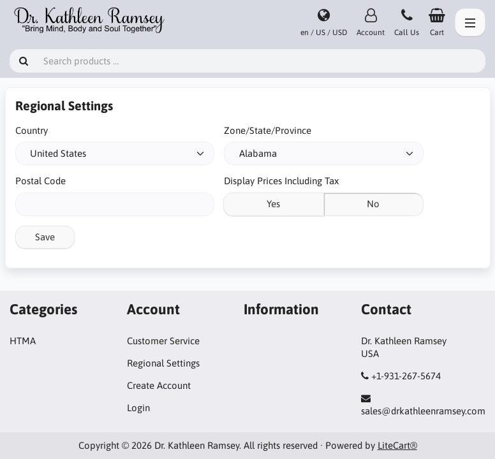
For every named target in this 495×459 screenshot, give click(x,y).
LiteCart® (397, 445)
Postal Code (40, 180)
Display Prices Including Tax (281, 180)
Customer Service (163, 340)
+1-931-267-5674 (406, 375)
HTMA (23, 340)
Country (31, 130)
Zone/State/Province (267, 130)
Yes (273, 203)
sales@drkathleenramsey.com (423, 410)
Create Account (159, 385)
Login (138, 407)
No (373, 203)
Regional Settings (163, 363)
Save (45, 236)
